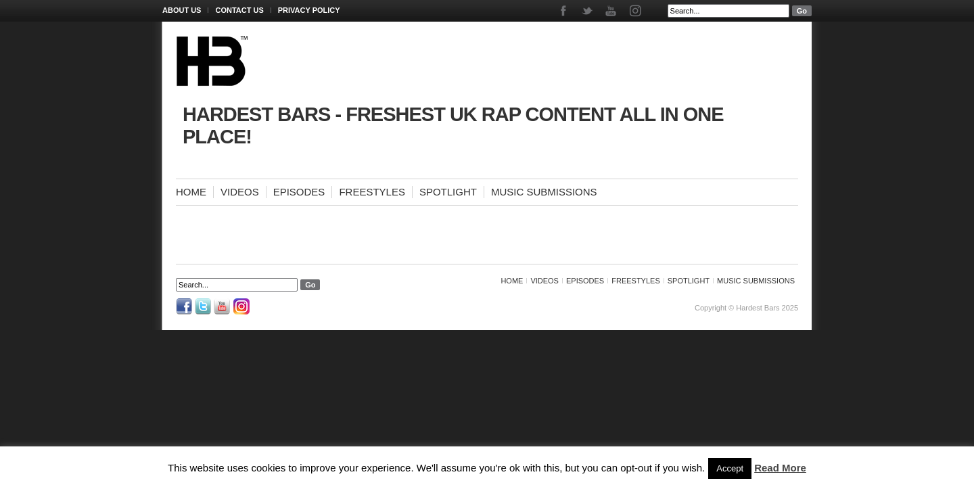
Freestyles (372, 192)
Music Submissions (544, 192)
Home (191, 192)
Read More (780, 467)
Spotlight (448, 192)
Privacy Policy (309, 10)
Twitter (588, 11)
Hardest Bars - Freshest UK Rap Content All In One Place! (453, 125)
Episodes (299, 192)
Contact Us (239, 10)
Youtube (612, 11)
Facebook (564, 11)
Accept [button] (729, 468)
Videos (240, 192)
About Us (181, 10)
